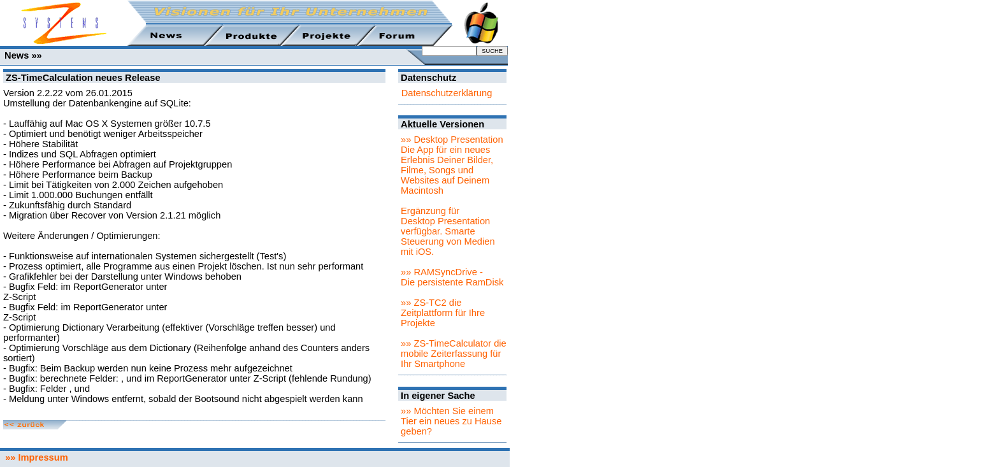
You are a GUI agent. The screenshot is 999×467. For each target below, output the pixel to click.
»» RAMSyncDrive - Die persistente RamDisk (452, 277)
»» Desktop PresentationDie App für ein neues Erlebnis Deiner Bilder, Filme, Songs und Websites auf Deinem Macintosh (452, 165)
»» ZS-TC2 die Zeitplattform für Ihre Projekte (443, 313)
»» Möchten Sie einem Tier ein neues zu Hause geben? (451, 421)
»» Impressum (34, 457)
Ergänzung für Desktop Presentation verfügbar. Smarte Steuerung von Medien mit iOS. (447, 231)
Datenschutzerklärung (446, 93)
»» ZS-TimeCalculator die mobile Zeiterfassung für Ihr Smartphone (454, 353)
